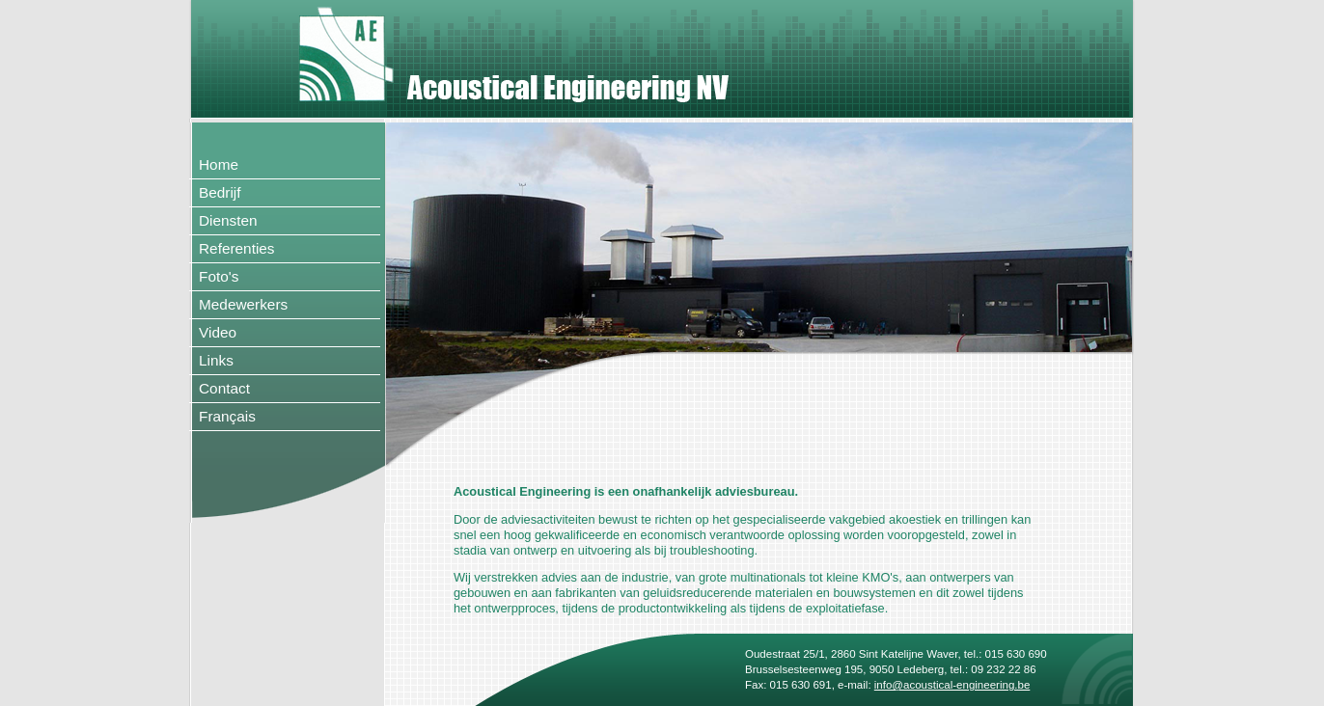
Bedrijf (220, 192)
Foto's (218, 276)
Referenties (237, 248)
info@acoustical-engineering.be (952, 685)
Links (216, 360)
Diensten (228, 220)
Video (217, 332)
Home (218, 164)
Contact (224, 388)
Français (227, 416)
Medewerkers (243, 304)
